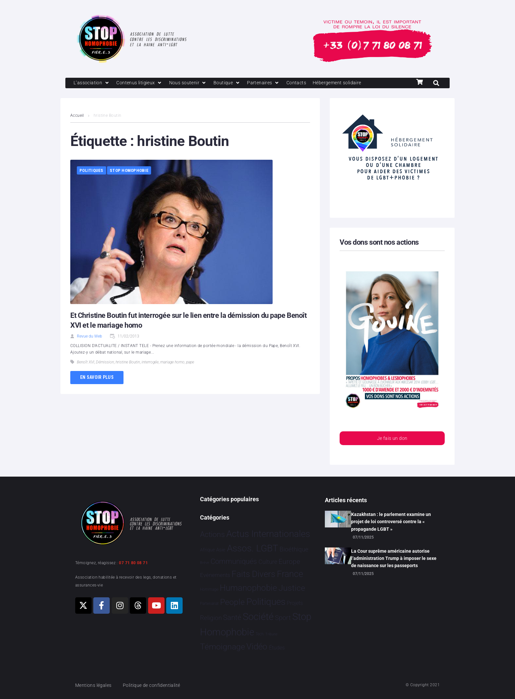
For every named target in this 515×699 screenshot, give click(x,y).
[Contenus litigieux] (142, 83)
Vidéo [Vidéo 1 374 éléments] (256, 646)
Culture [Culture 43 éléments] (267, 562)
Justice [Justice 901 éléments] (292, 588)
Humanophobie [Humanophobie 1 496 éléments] (248, 588)
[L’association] (92, 83)
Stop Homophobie (129, 171)
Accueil (77, 116)
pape (190, 362)
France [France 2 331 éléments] (290, 574)
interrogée (150, 362)
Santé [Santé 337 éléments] (232, 617)
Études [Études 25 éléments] (277, 648)
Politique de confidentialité (155, 685)
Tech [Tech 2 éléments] (260, 634)
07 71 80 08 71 (133, 563)
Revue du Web (89, 337)
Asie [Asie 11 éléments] (220, 550)
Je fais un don (392, 439)
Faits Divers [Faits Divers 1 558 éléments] (253, 574)
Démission (105, 362)
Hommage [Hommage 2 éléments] (209, 589)
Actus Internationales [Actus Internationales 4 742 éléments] (268, 533)
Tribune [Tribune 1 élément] (271, 634)
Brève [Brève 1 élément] (204, 563)
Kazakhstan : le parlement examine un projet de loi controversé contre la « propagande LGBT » (391, 522)
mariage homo (172, 362)
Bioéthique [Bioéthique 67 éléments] (294, 549)
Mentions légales (94, 685)
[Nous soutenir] (192, 83)
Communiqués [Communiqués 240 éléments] (234, 561)
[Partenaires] (269, 83)
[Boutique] (232, 83)
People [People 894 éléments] (232, 602)
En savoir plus (97, 377)
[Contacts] (303, 83)
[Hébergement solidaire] (346, 83)
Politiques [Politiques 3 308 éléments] (265, 601)
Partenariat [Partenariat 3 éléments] (209, 603)
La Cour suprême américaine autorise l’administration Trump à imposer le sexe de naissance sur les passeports (394, 558)
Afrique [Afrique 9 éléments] (207, 549)
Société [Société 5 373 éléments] (258, 616)
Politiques (91, 171)
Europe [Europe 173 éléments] (289, 561)
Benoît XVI (85, 362)
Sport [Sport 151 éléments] (283, 618)
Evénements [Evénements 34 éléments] (215, 575)
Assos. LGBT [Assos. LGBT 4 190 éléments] (252, 548)
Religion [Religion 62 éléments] (211, 618)
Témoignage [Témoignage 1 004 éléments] (222, 646)
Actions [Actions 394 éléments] (212, 534)
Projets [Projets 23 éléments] (295, 603)
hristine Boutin (128, 362)
